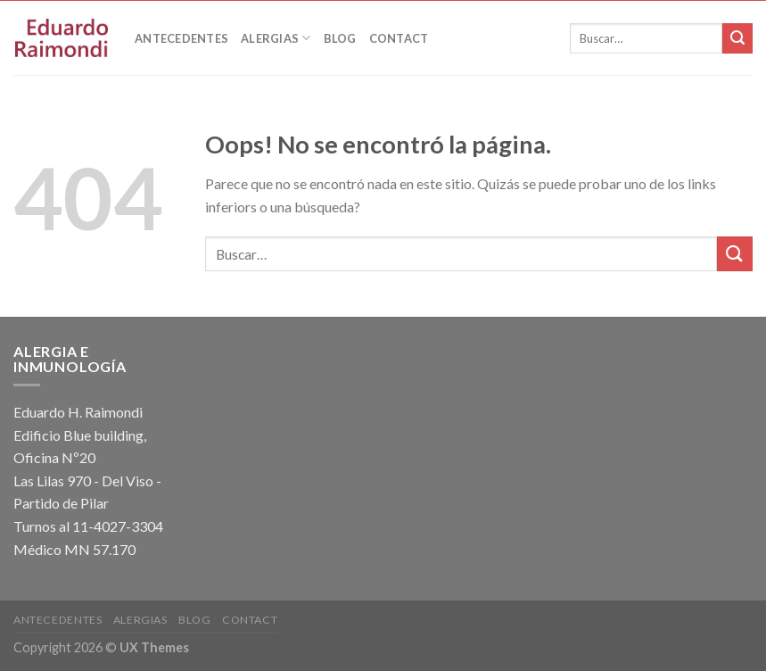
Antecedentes (181, 38)
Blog (340, 38)
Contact (399, 38)
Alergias (276, 37)
